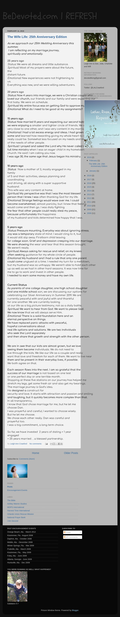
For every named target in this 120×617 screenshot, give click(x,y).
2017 (89, 179)
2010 (89, 206)
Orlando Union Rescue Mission (20, 514)
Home (35, 452)
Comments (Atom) (27, 459)
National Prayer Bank (16, 517)
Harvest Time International (18, 511)
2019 (89, 157)
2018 (89, 175)
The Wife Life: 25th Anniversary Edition (37, 37)
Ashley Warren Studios (17, 504)
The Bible (11, 500)
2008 (89, 213)
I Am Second (12, 521)
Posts (10, 487)
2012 (89, 198)
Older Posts (71, 452)
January (93, 171)
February (93, 160)
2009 (89, 209)
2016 (89, 183)
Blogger (75, 610)
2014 (89, 191)
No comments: (35, 444)
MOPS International (15, 507)
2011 (89, 202)
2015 (89, 187)
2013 (89, 194)
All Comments (71, 537)
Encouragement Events (17, 490)
